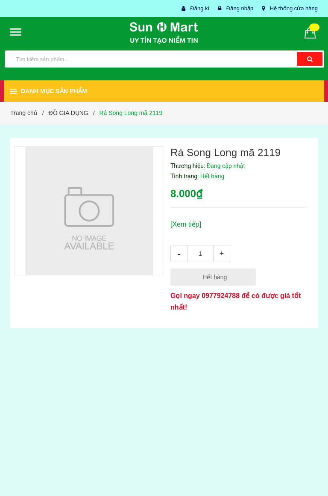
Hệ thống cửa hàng (294, 8)
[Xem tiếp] (185, 224)
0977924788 (221, 295)
